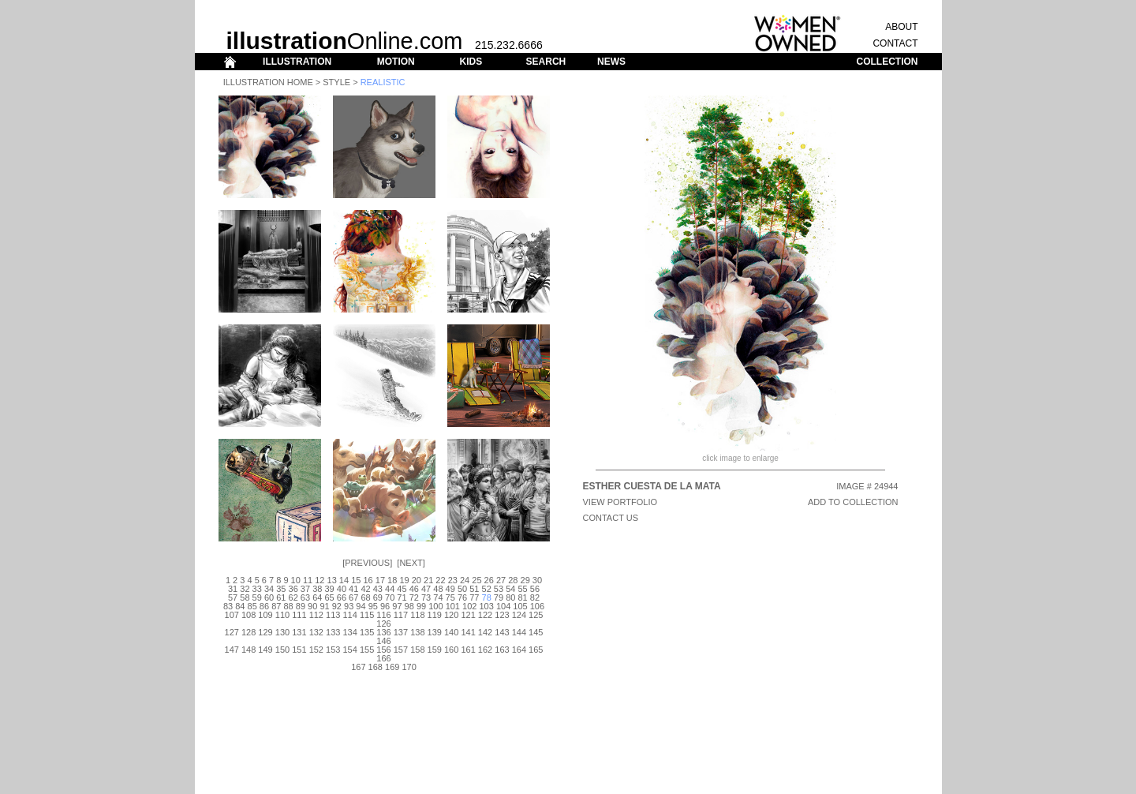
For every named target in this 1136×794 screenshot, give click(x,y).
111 (299, 615)
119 (435, 615)
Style (336, 82)
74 (438, 597)
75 (450, 597)
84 (240, 606)
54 (510, 589)
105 (520, 606)
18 (392, 580)
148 (248, 649)
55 (522, 589)
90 (312, 606)
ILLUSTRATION (297, 61)
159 (435, 649)
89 (300, 606)
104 (503, 606)
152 (316, 649)
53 (498, 589)
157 (401, 649)
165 (536, 649)
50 (462, 589)
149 (265, 649)
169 (392, 667)
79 (498, 597)
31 (232, 589)
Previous (367, 562)
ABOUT (901, 26)
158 (417, 649)
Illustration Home (268, 82)
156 (383, 649)
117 (401, 615)
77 (474, 597)
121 (468, 615)
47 (426, 589)
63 (305, 597)
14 (344, 580)
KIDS (470, 61)
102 (469, 606)
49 (450, 589)
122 (485, 615)
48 (438, 589)
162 (485, 649)
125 (536, 615)
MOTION (396, 61)
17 (380, 580)
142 (485, 632)
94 (360, 606)
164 (519, 649)
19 (404, 580)
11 (307, 580)
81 (522, 597)
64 (317, 597)
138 (417, 632)
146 (383, 641)
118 (417, 615)
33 (257, 589)
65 (329, 597)
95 (373, 606)
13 (332, 580)
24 (464, 580)
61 (281, 597)
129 (265, 632)
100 (435, 606)
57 (232, 597)
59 (257, 597)
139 (435, 632)
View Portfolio (620, 502)
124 (519, 615)
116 (383, 615)
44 (389, 589)
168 (375, 667)
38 (317, 589)
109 (265, 615)
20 (416, 580)
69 (378, 597)
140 (451, 632)
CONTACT (895, 43)
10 (296, 580)
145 (536, 632)
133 (333, 632)
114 (349, 615)
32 (244, 589)
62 (293, 597)
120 (451, 615)
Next (410, 562)
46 (414, 589)
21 (428, 580)
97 (397, 606)
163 (502, 649)
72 (414, 597)
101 (453, 606)
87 (276, 606)
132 (316, 632)
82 (535, 597)
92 (337, 606)
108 (248, 615)
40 (341, 589)
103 (486, 606)
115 (367, 615)
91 (324, 606)
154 (349, 649)
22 (440, 580)
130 (282, 632)
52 (486, 589)
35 (281, 589)
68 (365, 597)
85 (252, 606)
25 (476, 580)
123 (502, 615)
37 (305, 589)
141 (468, 632)
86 (264, 606)
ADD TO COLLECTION (853, 502)
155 (367, 649)
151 (299, 649)
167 (358, 667)
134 (349, 632)
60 (269, 597)
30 (537, 580)
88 (288, 606)
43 (378, 589)
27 (501, 580)
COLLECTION (887, 61)
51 (474, 589)
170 (409, 667)
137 (401, 632)
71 (401, 597)
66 (341, 597)
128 (248, 632)
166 (383, 658)
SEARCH (546, 61)
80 (510, 597)
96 (385, 606)
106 (537, 606)
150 (282, 649)
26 (489, 580)
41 (353, 589)
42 (365, 589)
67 (353, 597)
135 (367, 632)
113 (333, 615)
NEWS (611, 61)
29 (525, 580)
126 (383, 623)
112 (316, 615)
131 (299, 632)
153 (333, 649)
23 (453, 580)
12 (319, 580)
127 (232, 632)
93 (348, 606)
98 (409, 606)
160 (451, 649)
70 (389, 597)
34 (269, 589)
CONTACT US (611, 517)
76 (462, 597)
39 (329, 589)
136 (383, 632)
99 (421, 606)
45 (401, 589)
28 (513, 580)
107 (232, 615)
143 (502, 632)
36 (293, 589)
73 (426, 597)
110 (282, 615)
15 (356, 580)
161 (468, 649)
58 (244, 597)
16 (367, 580)
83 (228, 606)
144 (519, 632)
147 (232, 649)
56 (535, 589)
